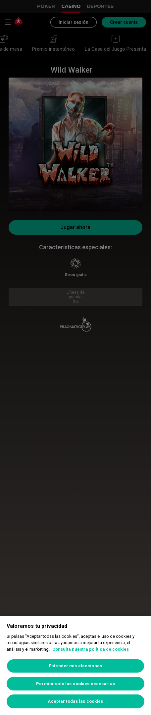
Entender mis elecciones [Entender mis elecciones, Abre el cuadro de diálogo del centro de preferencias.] (75, 665)
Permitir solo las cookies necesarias (75, 683)
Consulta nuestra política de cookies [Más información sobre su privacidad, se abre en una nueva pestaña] (90, 649)
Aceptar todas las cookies (75, 701)
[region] (75, 665)
